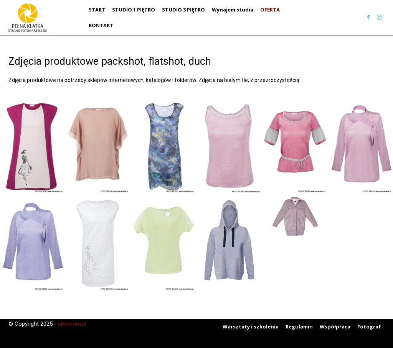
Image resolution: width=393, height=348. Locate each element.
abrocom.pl (72, 323)
